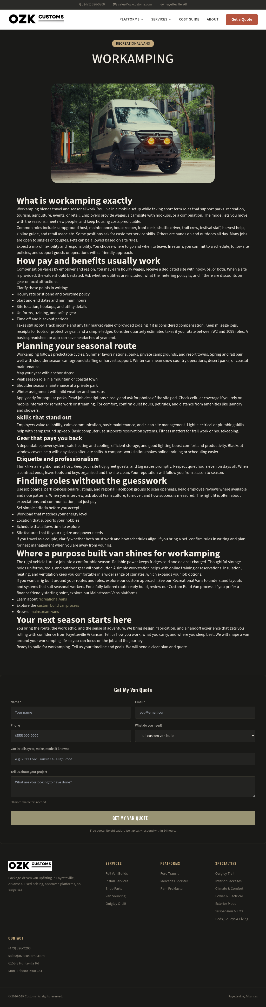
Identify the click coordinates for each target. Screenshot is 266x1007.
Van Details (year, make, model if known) (40, 749)
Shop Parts (113, 888)
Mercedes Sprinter (174, 881)
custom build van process (58, 605)
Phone (15, 725)
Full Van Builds (116, 873)
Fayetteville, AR (173, 4)
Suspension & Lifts (229, 911)
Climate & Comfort (229, 888)
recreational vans (52, 599)
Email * (140, 702)
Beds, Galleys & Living (231, 919)
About (212, 19)
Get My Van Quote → (133, 818)
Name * (16, 702)
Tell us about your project (29, 772)
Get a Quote (241, 19)
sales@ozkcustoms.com (132, 4)
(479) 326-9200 (92, 4)
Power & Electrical (229, 896)
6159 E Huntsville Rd (23, 963)
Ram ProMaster (172, 888)
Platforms (131, 19)
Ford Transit (170, 873)
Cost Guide (189, 19)
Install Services (116, 881)
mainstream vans (44, 612)
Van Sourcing (115, 896)
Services (161, 19)
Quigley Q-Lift (115, 903)
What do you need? (148, 725)
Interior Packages (228, 881)
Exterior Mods (225, 903)
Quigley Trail (224, 873)
